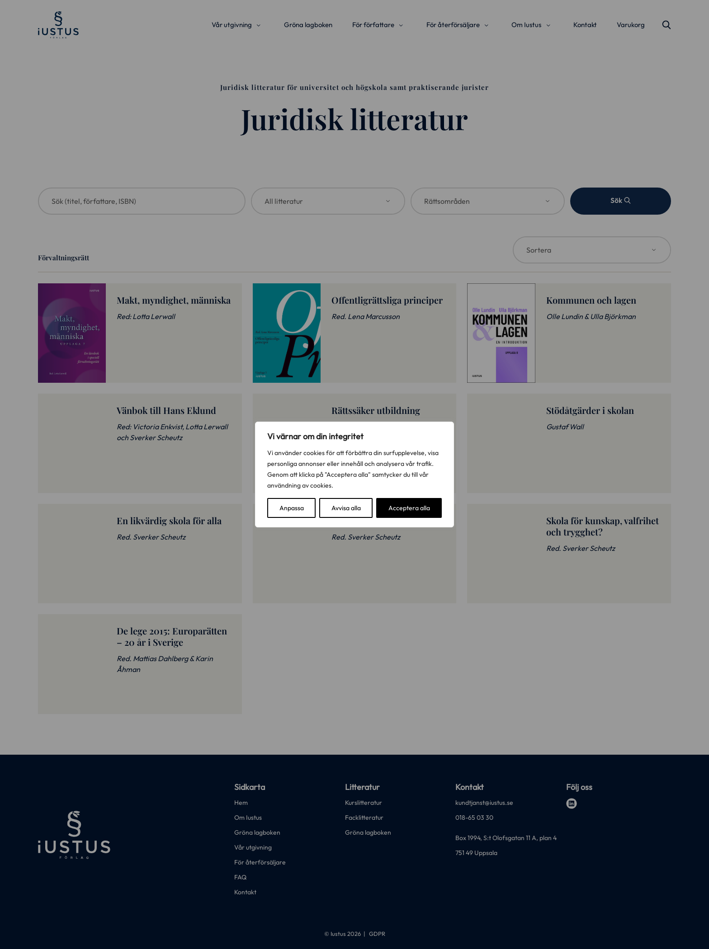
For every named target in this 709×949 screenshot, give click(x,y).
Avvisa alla (346, 508)
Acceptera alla (409, 508)
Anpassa (291, 508)
